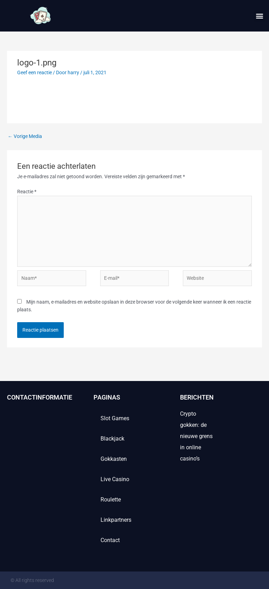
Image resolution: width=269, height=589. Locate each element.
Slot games (115, 418)
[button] (259, 16)
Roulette (111, 499)
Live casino (115, 479)
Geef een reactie (34, 72)
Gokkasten (114, 459)
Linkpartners (116, 520)
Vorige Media (25, 136)
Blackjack (112, 438)
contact (110, 540)
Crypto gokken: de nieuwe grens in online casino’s (196, 436)
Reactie (26, 191)
